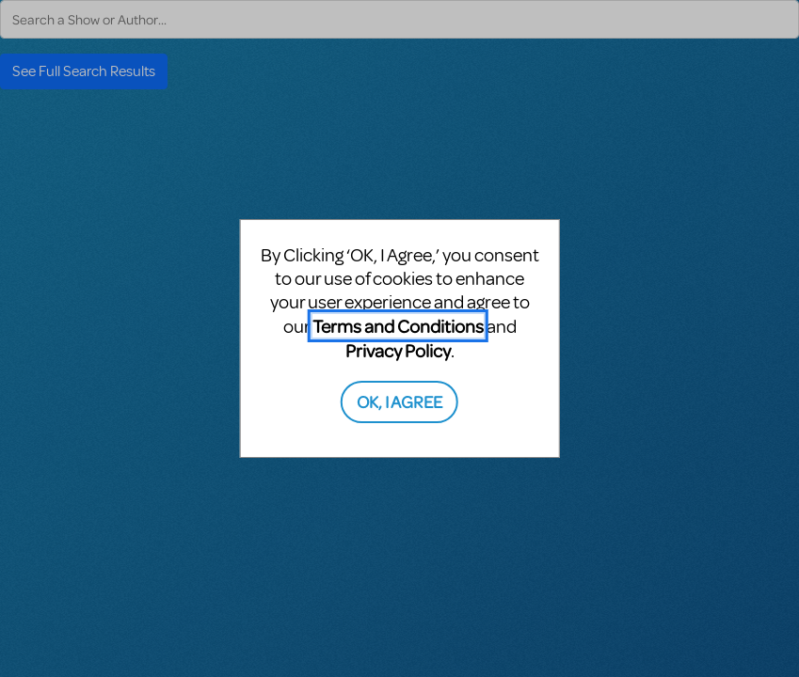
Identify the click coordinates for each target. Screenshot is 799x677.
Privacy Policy (398, 350)
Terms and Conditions (398, 326)
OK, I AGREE (399, 401)
